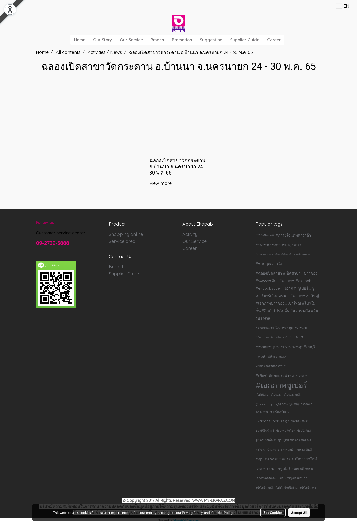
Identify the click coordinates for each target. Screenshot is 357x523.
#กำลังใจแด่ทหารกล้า (293, 235)
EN (342, 6)
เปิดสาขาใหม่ (306, 459)
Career (274, 40)
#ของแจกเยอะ (264, 254)
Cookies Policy (222, 512)
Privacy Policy (192, 512)
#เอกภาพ (301, 375)
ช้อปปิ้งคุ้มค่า (304, 430)
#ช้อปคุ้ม (287, 328)
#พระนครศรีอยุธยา (267, 347)
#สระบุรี (260, 356)
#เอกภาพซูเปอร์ (281, 385)
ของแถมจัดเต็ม (300, 421)
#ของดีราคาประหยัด (268, 245)
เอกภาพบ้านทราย (302, 468)
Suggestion (211, 40)
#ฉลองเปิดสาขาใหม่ (268, 328)
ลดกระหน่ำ (287, 449)
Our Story (102, 40)
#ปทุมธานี (281, 337)
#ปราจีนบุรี (296, 337)
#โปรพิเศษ (262, 394)
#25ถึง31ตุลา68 (265, 235)
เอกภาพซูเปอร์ (278, 468)
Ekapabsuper (267, 421)
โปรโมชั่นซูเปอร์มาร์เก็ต (292, 478)
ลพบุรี (259, 459)
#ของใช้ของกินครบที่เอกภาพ (292, 254)
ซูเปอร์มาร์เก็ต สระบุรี (268, 440)
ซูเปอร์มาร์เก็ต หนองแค (297, 440)
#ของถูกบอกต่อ (291, 245)
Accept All (299, 512)
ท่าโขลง (260, 449)
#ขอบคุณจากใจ (269, 263)
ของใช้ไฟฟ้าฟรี (265, 430)
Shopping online (126, 234)
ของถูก (285, 421)
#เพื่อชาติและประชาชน (275, 375)
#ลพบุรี (309, 346)
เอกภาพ (260, 468)
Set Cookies (273, 512)
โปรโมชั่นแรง (308, 487)
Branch (157, 40)
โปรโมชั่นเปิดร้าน (287, 487)
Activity (189, 234)
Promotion (182, 40)
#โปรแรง (275, 394)
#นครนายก (301, 328)
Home (79, 40)
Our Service (131, 40)
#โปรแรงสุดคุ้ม (292, 394)
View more (161, 183)
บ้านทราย (273, 449)
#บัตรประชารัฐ (264, 337)
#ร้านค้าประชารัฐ (291, 347)
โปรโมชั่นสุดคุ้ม (265, 487)
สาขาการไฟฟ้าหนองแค (278, 459)
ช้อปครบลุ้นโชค (285, 430)
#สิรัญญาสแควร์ (277, 356)
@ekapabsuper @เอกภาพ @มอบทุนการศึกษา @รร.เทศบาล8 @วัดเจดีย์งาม (284, 407)
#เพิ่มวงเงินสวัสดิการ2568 (271, 366)
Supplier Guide (244, 40)
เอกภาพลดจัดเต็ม (266, 478)
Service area (122, 241)
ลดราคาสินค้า (304, 449)
